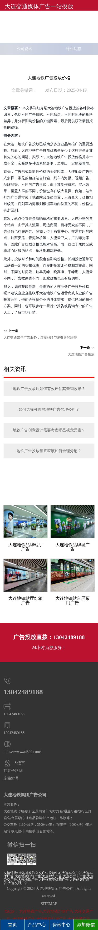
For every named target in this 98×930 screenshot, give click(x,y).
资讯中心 (61, 924)
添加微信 (86, 924)
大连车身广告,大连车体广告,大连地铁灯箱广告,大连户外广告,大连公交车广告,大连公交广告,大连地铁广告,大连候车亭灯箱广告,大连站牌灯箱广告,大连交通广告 (48, 878)
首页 (12, 924)
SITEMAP (49, 904)
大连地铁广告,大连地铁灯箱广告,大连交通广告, (51, 919)
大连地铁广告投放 (81, 354)
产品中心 (37, 924)
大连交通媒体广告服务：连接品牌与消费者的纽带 (40, 337)
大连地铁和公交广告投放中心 (40, 873)
